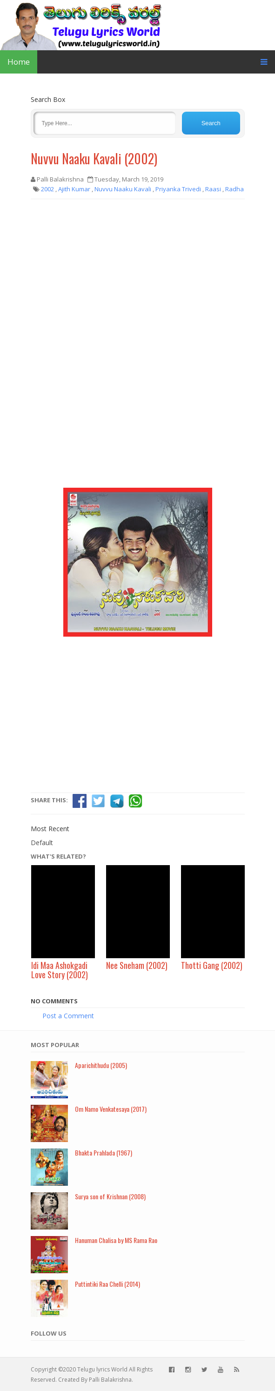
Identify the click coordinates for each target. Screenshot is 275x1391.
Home (18, 61)
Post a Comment (68, 1015)
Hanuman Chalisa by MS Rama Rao (116, 1240)
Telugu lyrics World (102, 1369)
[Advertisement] (137, 273)
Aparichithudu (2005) (101, 1065)
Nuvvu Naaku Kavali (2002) (94, 158)
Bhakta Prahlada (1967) (103, 1152)
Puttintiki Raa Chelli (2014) (107, 1284)
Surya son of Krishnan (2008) (110, 1196)
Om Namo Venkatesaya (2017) (111, 1109)
